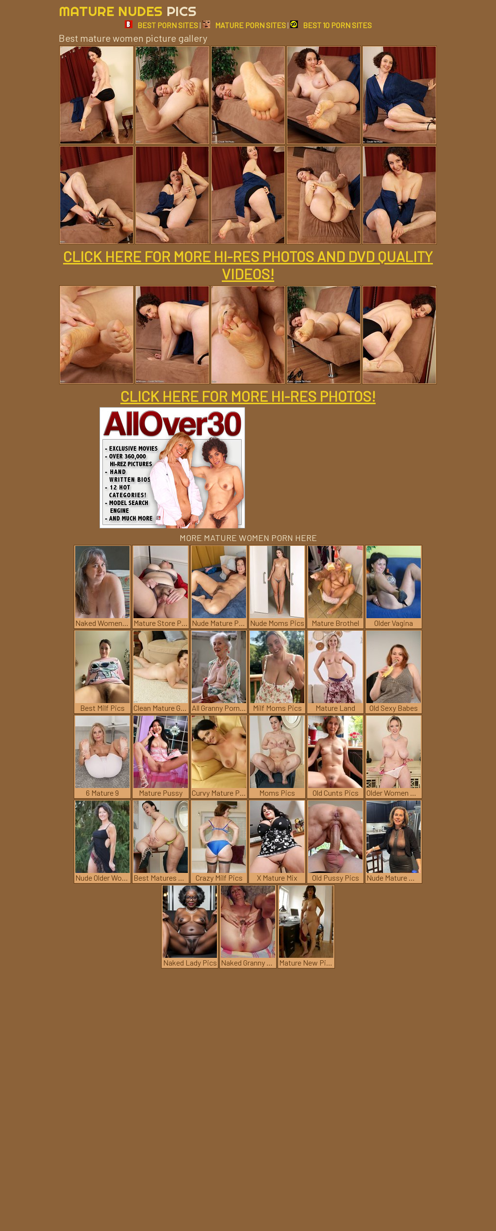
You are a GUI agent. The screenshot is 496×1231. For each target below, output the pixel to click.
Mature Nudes (128, 10)
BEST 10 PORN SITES (331, 25)
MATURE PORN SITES (244, 25)
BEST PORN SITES (161, 25)
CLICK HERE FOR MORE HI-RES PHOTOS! (248, 396)
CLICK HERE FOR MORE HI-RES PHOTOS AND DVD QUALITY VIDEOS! (248, 264)
